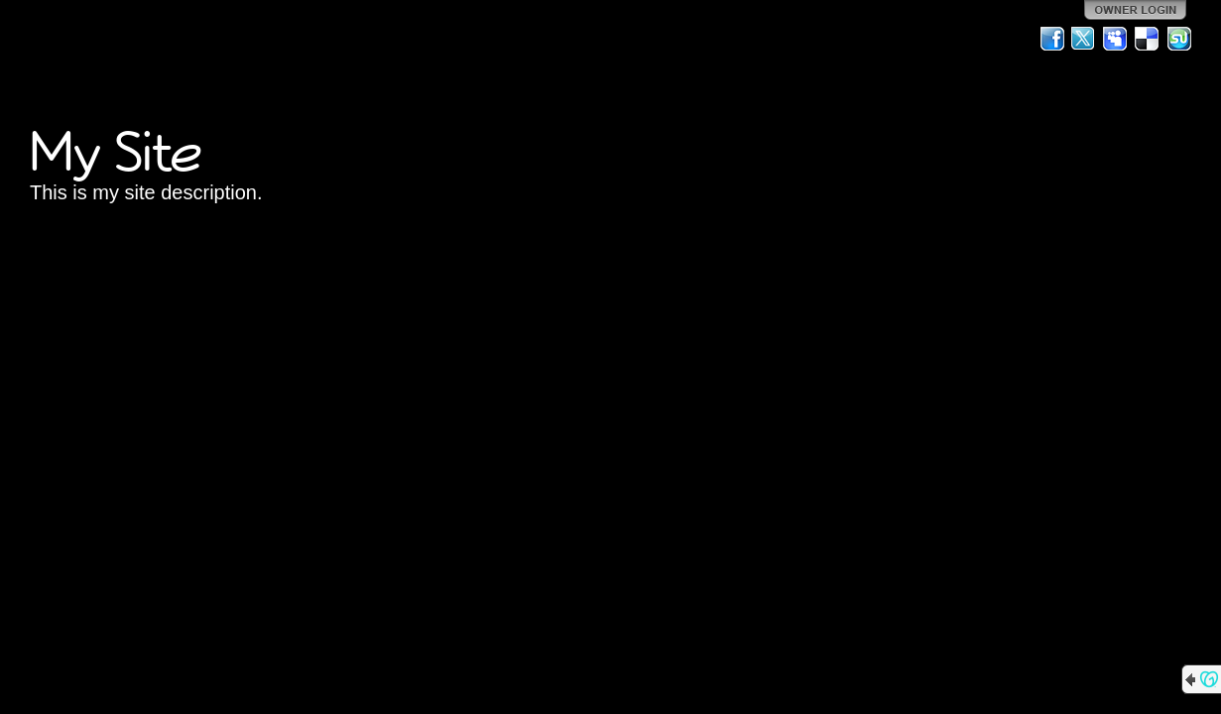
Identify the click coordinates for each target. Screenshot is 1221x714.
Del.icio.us (1147, 39)
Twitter (1084, 39)
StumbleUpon (1179, 39)
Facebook (1052, 39)
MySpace (1116, 39)
